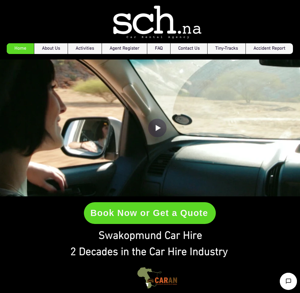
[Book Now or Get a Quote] (150, 213)
